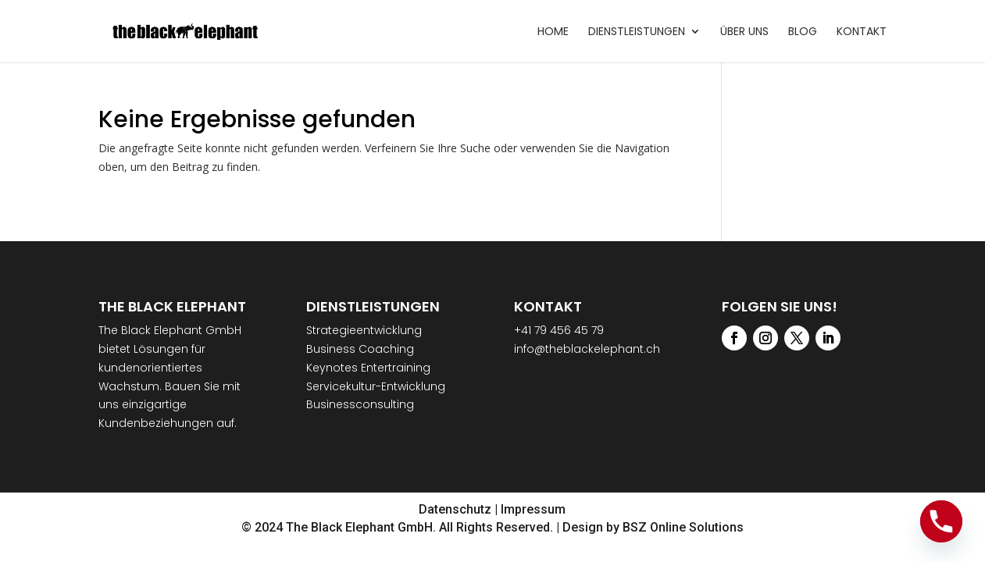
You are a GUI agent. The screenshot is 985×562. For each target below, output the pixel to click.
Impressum (533, 509)
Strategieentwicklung (364, 330)
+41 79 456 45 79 (559, 330)
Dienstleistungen (636, 32)
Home (553, 32)
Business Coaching (360, 349)
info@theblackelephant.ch (587, 349)
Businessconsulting (360, 404)
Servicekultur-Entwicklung (375, 386)
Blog (802, 32)
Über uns (744, 32)
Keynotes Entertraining (368, 367)
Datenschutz (455, 509)
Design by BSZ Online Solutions (653, 527)
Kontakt (862, 32)
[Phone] (941, 521)
